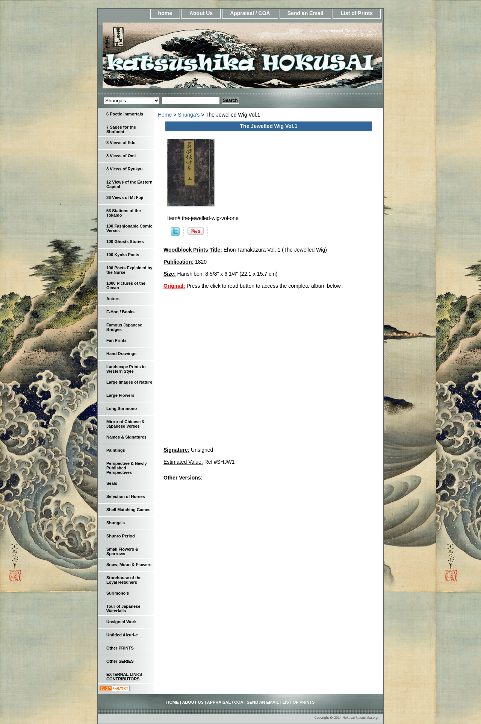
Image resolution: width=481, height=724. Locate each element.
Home (165, 115)
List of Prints (356, 13)
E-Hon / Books (120, 312)
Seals (111, 483)
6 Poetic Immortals (124, 114)
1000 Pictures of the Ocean (125, 285)
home (165, 13)
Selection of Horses (125, 496)
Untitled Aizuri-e (122, 635)
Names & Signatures (126, 437)
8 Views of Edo (120, 142)
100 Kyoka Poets (122, 254)
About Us (201, 13)
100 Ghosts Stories (125, 241)
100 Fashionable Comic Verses (129, 228)
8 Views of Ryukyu (124, 169)
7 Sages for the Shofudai (121, 129)
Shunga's (189, 115)
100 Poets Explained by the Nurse (129, 270)
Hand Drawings (121, 353)
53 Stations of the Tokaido (123, 212)
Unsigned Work (121, 621)
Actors (112, 298)
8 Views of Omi (121, 155)
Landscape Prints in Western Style (126, 368)
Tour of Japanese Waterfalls (123, 608)
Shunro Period (120, 536)
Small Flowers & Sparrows (122, 551)
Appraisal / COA (250, 13)
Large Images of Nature (129, 382)
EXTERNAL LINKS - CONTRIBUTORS (125, 676)
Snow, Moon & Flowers (128, 564)
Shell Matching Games (128, 509)
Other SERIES (120, 661)
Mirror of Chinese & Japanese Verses (125, 423)
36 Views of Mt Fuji (124, 197)
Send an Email (305, 13)
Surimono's (117, 593)
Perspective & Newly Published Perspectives (126, 468)
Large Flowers (120, 395)
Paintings (115, 450)
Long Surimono (121, 408)
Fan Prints (116, 340)
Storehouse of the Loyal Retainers (124, 579)
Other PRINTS (120, 648)
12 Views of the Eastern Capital (129, 184)
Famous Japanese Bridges (124, 327)
